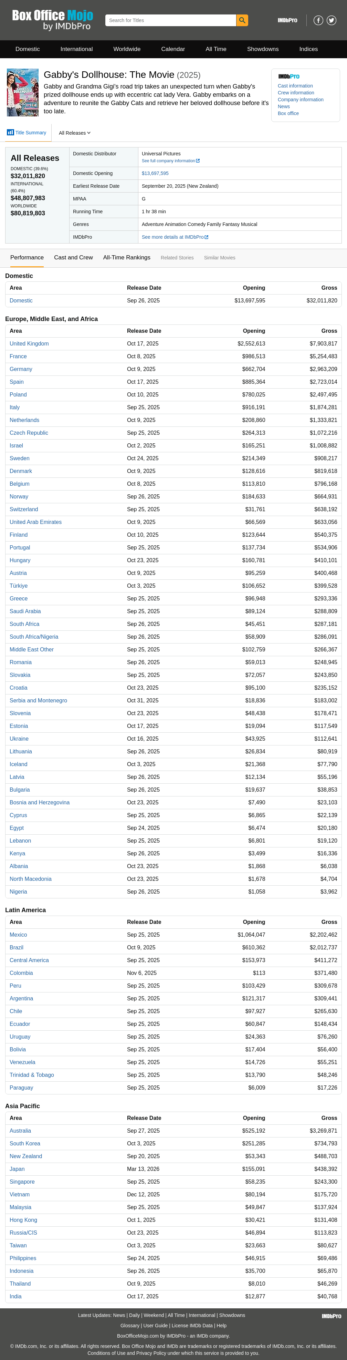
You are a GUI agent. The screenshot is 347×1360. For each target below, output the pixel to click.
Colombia (21, 973)
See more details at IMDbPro (175, 237)
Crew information (296, 92)
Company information (301, 99)
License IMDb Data (192, 1325)
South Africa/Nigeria (34, 637)
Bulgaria (20, 790)
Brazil (16, 947)
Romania (21, 662)
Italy (15, 407)
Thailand (20, 1284)
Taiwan (18, 1245)
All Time (216, 49)
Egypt (17, 828)
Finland (19, 535)
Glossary (129, 1325)
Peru (15, 986)
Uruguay (20, 1037)
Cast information (295, 86)
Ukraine (19, 739)
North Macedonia (31, 879)
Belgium (20, 484)
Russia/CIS (23, 1233)
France (18, 356)
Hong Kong (23, 1220)
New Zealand (26, 1156)
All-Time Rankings (126, 257)
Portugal (20, 547)
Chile (16, 1011)
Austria (18, 573)
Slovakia (20, 675)
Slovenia (20, 713)
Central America (29, 960)
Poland (18, 395)
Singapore (22, 1182)
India (16, 1296)
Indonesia (21, 1271)
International (77, 49)
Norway (19, 496)
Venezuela (22, 1062)
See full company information (171, 160)
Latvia (17, 777)
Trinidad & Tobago (32, 1075)
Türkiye (19, 586)
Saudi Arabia (25, 611)
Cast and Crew (73, 257)
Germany (21, 369)
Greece (19, 598)
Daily (134, 1315)
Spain (17, 382)
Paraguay (21, 1088)
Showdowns (263, 49)
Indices (308, 49)
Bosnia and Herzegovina (40, 802)
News (284, 106)
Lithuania (21, 751)
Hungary (20, 560)
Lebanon (20, 841)
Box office (288, 113)
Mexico (18, 935)
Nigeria (18, 892)
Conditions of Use (106, 1353)
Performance (27, 257)
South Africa (24, 624)
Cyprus (18, 815)
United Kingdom (29, 344)
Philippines (23, 1258)
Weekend (154, 1315)
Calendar (173, 49)
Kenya (17, 853)
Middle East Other (32, 649)
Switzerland (24, 509)
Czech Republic (29, 433)
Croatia (19, 688)
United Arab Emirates (36, 522)
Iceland (19, 764)
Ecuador (20, 1024)
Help (222, 1325)
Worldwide (126, 49)
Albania (19, 866)
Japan (17, 1169)
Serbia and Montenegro (38, 700)
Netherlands (24, 420)
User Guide (156, 1325)
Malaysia (20, 1207)
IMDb (202, 1336)
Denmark (21, 471)
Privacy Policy (151, 1353)
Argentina (21, 998)
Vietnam (20, 1194)
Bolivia (18, 1049)
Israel (16, 446)
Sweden (20, 458)
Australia (20, 1131)
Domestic (27, 49)
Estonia (19, 726)
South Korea (25, 1143)
